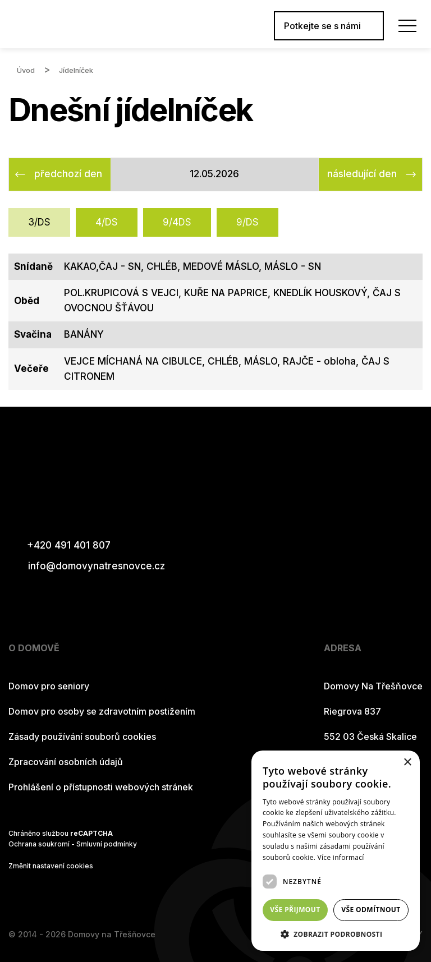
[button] (336, 934)
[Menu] (407, 25)
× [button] (407, 762)
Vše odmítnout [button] (370, 909)
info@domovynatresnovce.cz (86, 566)
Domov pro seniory (48, 686)
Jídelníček (76, 70)
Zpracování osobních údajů (65, 761)
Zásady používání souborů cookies (82, 736)
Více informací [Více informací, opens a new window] (341, 857)
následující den (362, 173)
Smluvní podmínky (106, 844)
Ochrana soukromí (39, 844)
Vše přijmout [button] (295, 909)
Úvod (26, 70)
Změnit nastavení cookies (50, 866)
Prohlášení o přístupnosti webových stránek (100, 787)
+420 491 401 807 (59, 545)
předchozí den (68, 173)
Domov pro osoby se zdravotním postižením (101, 711)
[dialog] (335, 851)
